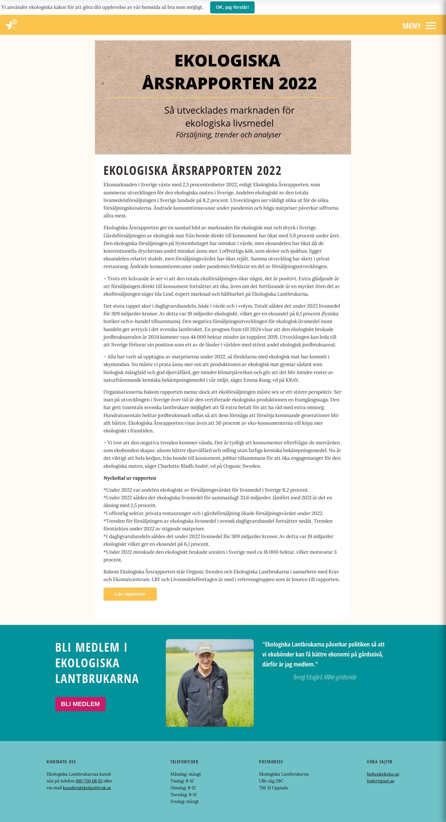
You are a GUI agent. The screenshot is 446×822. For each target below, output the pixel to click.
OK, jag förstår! (232, 7)
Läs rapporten (130, 594)
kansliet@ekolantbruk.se (87, 787)
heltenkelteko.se (383, 774)
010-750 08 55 (89, 781)
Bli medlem (80, 704)
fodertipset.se (381, 781)
